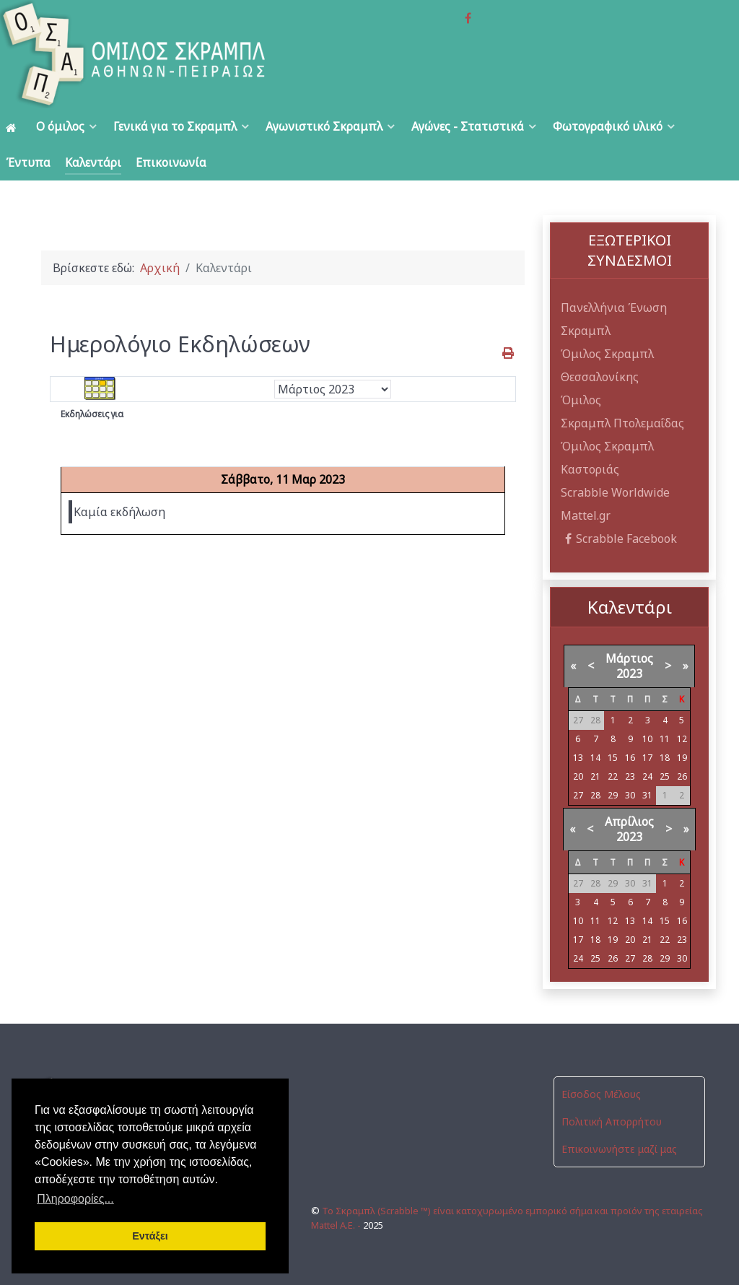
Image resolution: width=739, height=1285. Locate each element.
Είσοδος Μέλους (601, 1094)
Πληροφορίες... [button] (75, 1199)
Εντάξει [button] (150, 1236)
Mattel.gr (586, 515)
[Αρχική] (14, 127)
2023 (629, 673)
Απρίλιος (629, 821)
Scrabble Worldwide (615, 492)
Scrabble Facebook (619, 538)
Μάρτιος (629, 658)
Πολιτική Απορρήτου (611, 1121)
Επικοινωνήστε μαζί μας (619, 1149)
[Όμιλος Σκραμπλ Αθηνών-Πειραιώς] (148, 54)
